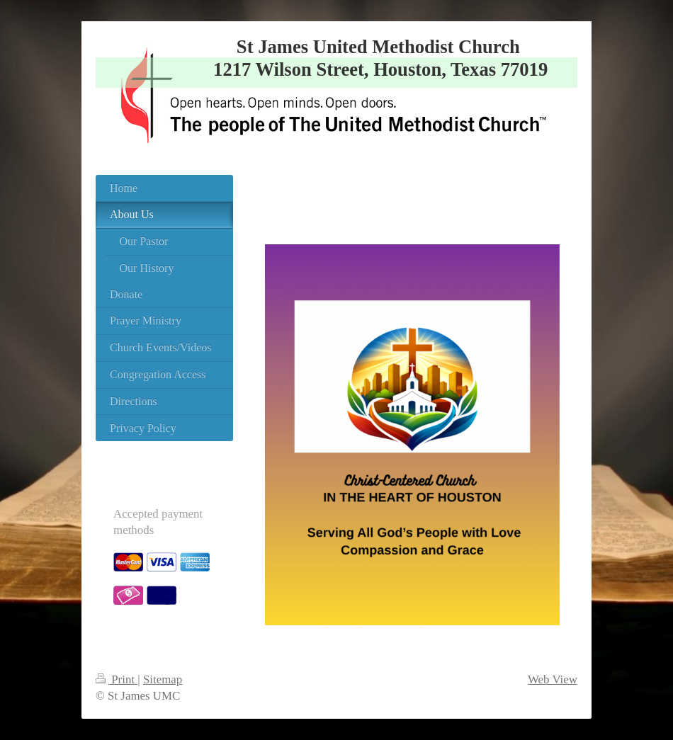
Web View (552, 679)
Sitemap (162, 679)
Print (116, 679)
